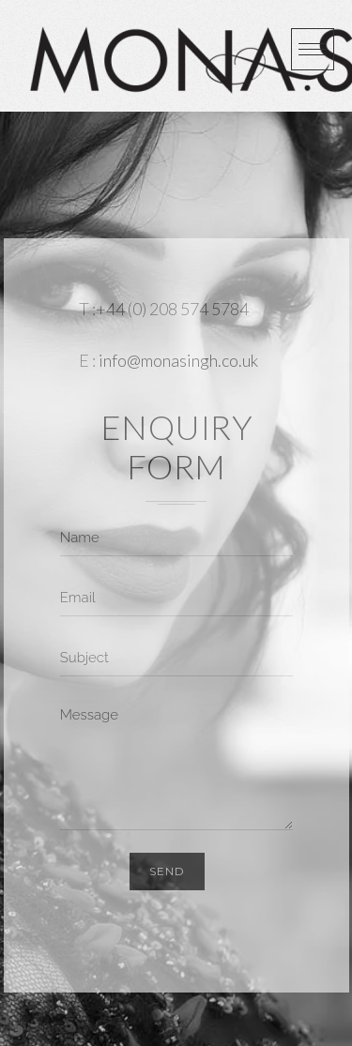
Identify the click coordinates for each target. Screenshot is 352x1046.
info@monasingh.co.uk (178, 360)
